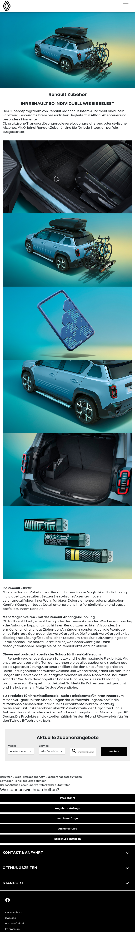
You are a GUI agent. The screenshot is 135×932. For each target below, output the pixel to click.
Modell (12, 745)
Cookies (10, 918)
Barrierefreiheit (15, 923)
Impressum (12, 929)
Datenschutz (13, 912)
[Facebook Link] (7, 899)
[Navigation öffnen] (127, 6)
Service (44, 745)
